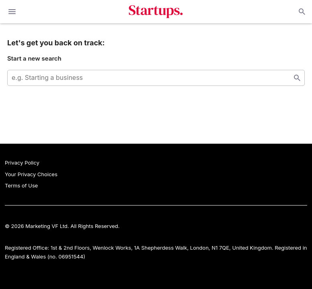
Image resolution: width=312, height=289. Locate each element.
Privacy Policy (22, 162)
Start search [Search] (297, 78)
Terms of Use (21, 185)
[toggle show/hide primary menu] (12, 11)
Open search (301, 11)
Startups (156, 11)
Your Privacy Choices (31, 174)
